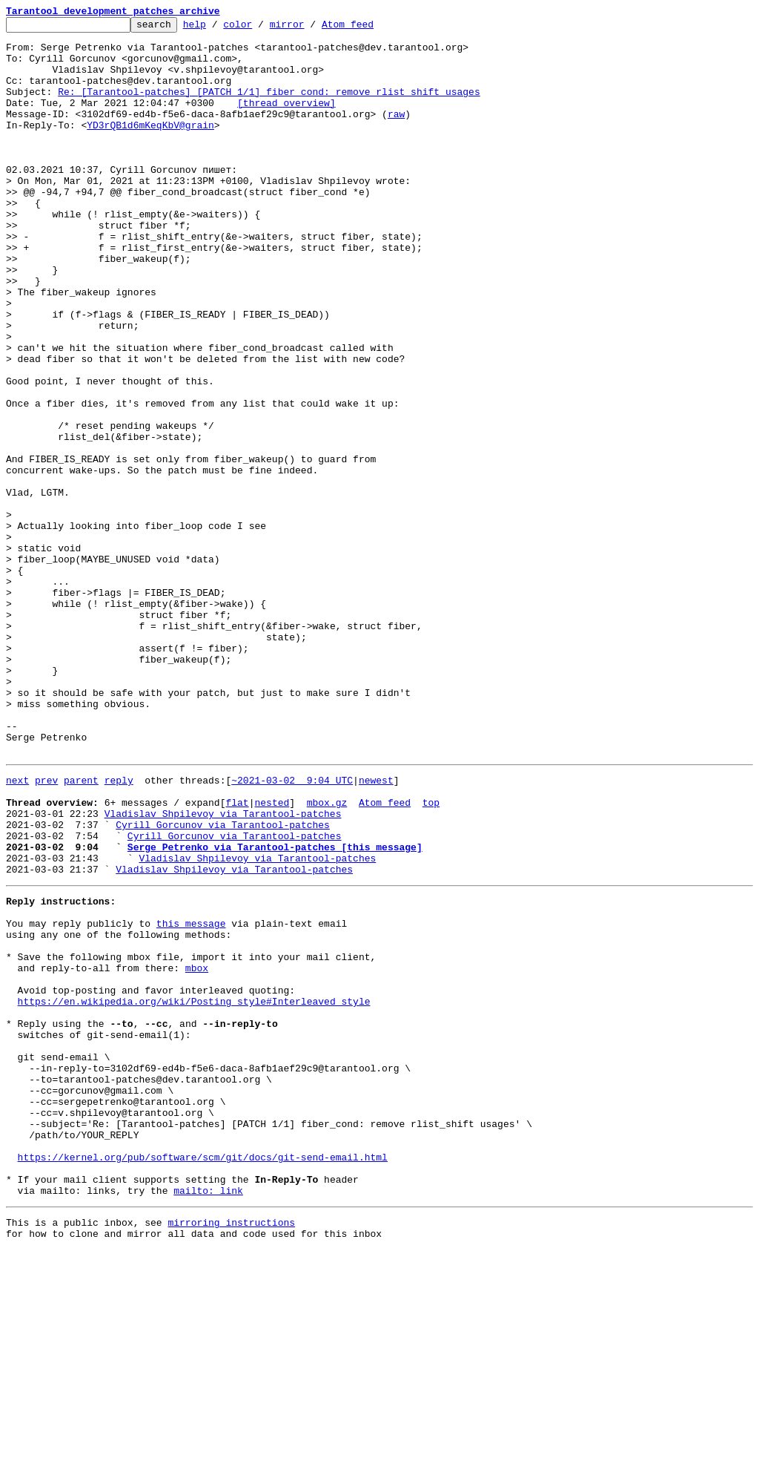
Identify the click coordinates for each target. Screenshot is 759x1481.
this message (191, 1096)
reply (119, 929)
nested (271, 955)
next (17, 929)
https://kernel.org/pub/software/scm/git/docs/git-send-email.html (203, 1377)
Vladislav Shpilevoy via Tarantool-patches (223, 969)
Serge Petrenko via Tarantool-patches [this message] (274, 1009)
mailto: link (208, 1417)
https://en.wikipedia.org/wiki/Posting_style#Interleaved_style (194, 1190)
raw (396, 133)
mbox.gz (327, 955)
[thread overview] (286, 120)
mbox (196, 1150)
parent (81, 929)
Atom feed (371, 28)
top (431, 955)
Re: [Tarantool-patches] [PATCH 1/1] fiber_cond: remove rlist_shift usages (269, 107)
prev (46, 929)
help (217, 28)
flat (236, 955)
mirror (310, 28)
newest (376, 929)
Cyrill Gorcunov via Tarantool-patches (223, 982)
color (260, 28)
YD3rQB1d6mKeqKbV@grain (150, 147)
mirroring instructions (231, 1451)
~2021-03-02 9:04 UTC (292, 929)
